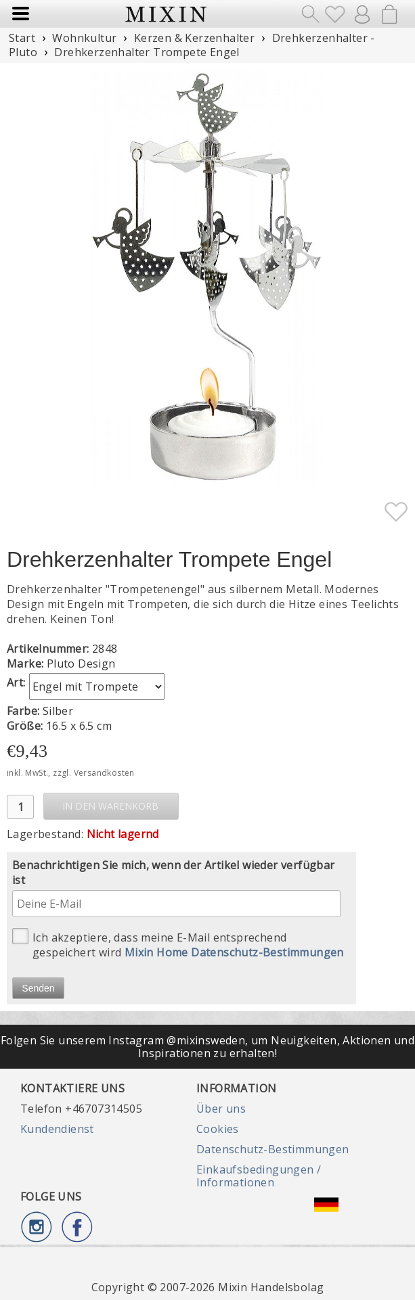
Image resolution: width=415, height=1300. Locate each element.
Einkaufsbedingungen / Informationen (258, 1175)
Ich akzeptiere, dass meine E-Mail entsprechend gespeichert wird (178, 944)
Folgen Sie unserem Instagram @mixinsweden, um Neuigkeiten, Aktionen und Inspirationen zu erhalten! (207, 1046)
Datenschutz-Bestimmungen (272, 1149)
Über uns (221, 1108)
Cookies (217, 1128)
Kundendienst (57, 1128)
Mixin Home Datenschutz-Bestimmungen (234, 952)
